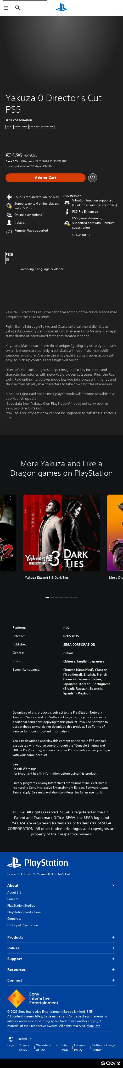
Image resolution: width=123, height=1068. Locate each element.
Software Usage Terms (103, 1047)
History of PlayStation (22, 925)
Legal (11, 1045)
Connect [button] (61, 980)
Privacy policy (24, 1047)
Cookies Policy (79, 1047)
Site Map (65, 1047)
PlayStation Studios (21, 905)
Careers (12, 899)
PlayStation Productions (24, 912)
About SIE (14, 892)
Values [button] (61, 948)
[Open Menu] (6, 8)
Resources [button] (61, 969)
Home (11, 874)
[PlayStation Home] (61, 8)
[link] (61, 541)
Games (26, 874)
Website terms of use (46, 1047)
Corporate (14, 918)
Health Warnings (24, 769)
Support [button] (61, 958)
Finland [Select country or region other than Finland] (20, 1039)
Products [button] (61, 937)
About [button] (61, 885)
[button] (47, 597)
